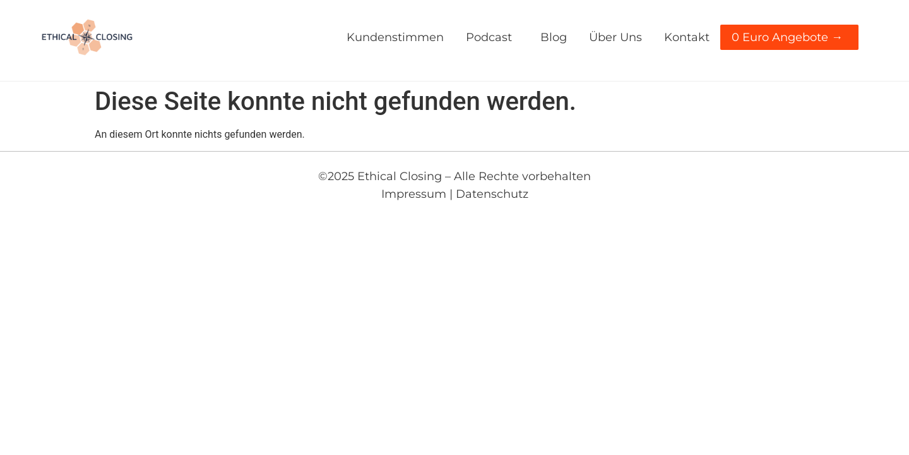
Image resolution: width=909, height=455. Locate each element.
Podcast (492, 37)
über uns (615, 37)
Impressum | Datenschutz (454, 194)
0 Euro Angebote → (790, 37)
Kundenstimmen (395, 37)
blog (553, 37)
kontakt (687, 37)
